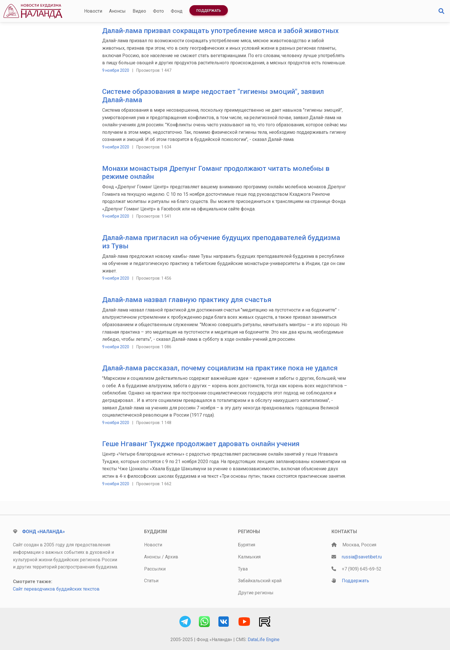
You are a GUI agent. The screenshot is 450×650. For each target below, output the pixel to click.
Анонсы (117, 11)
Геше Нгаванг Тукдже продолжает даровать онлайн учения (201, 444)
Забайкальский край (260, 580)
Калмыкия (249, 557)
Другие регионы (256, 592)
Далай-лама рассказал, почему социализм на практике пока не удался (220, 368)
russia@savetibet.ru (362, 557)
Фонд (177, 11)
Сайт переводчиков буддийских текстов (56, 589)
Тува (243, 569)
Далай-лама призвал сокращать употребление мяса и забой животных (220, 31)
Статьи (151, 580)
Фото (158, 11)
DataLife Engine (264, 639)
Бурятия (246, 545)
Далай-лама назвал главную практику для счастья (186, 300)
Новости (93, 11)
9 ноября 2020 (115, 70)
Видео (139, 11)
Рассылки (155, 569)
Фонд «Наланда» (43, 531)
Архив (171, 557)
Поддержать (208, 11)
